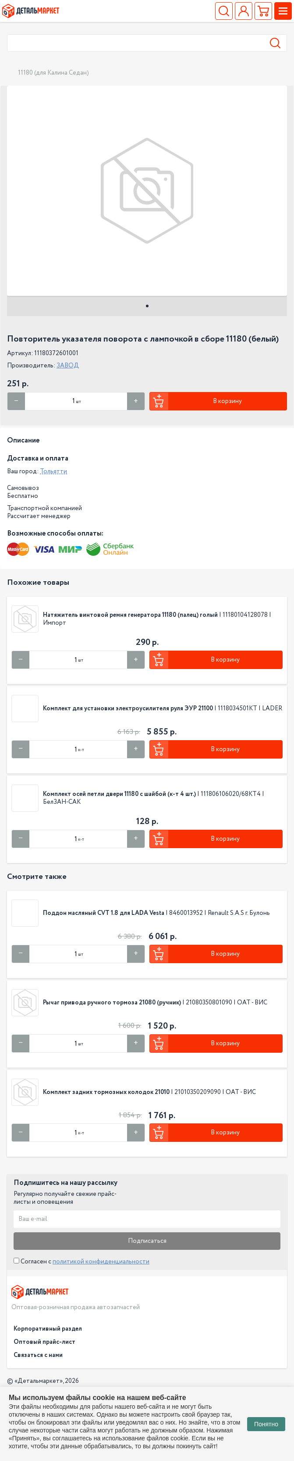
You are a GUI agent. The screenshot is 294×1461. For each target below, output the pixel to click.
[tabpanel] (147, 191)
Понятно (266, 1424)
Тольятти (53, 471)
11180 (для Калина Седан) (53, 72)
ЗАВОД (68, 365)
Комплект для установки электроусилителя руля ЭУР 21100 (128, 708)
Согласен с (81, 1261)
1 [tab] (147, 306)
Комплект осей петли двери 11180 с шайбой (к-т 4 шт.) (119, 794)
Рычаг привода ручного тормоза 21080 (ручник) (112, 1002)
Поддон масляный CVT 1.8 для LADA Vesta (104, 913)
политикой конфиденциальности (101, 1261)
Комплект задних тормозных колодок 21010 (106, 1092)
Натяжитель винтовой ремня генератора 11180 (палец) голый (130, 615)
